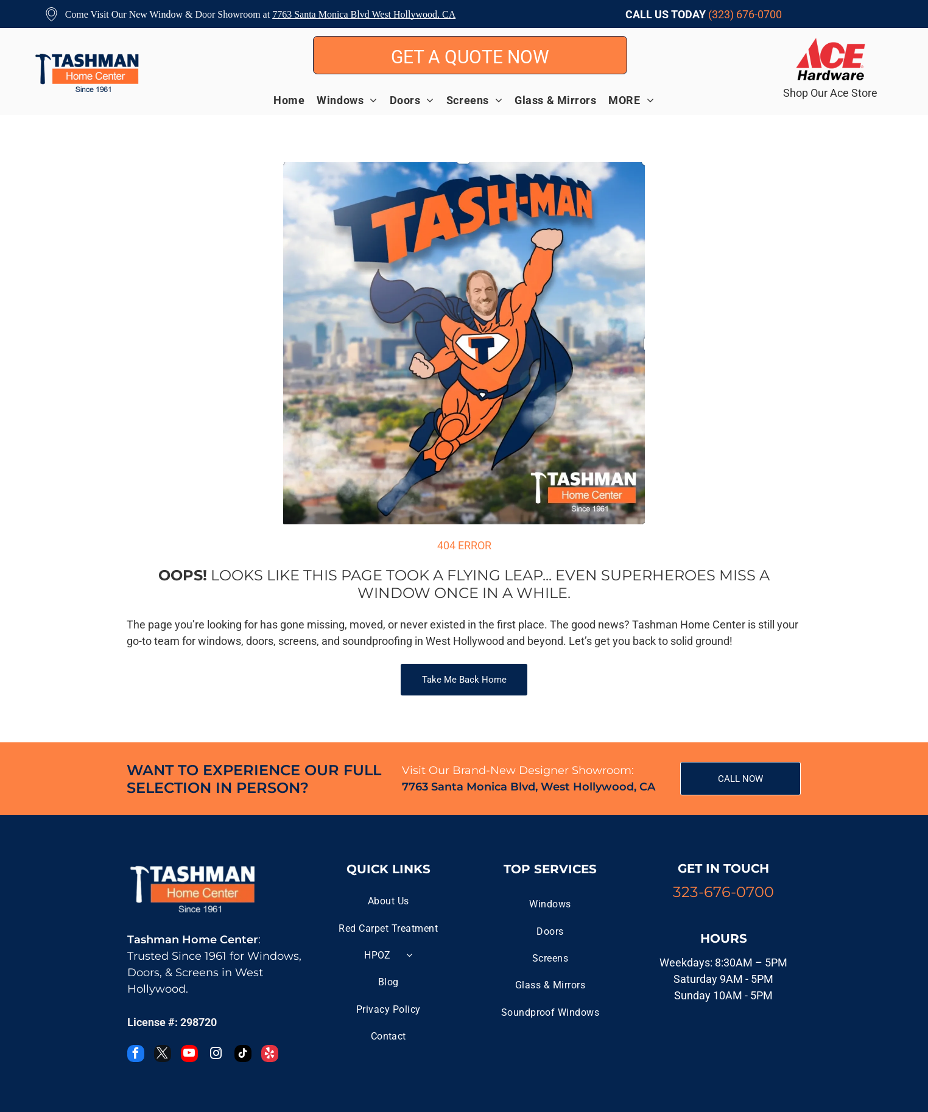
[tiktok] (242, 1055)
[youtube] (189, 1055)
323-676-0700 (723, 892)
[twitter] (162, 1055)
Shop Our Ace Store (830, 92)
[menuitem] (295, 99)
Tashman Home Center (192, 939)
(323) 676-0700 (745, 14)
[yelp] (269, 1055)
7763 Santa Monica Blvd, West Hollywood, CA (528, 787)
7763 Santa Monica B (314, 14)
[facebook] (135, 1055)
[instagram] (216, 1055)
